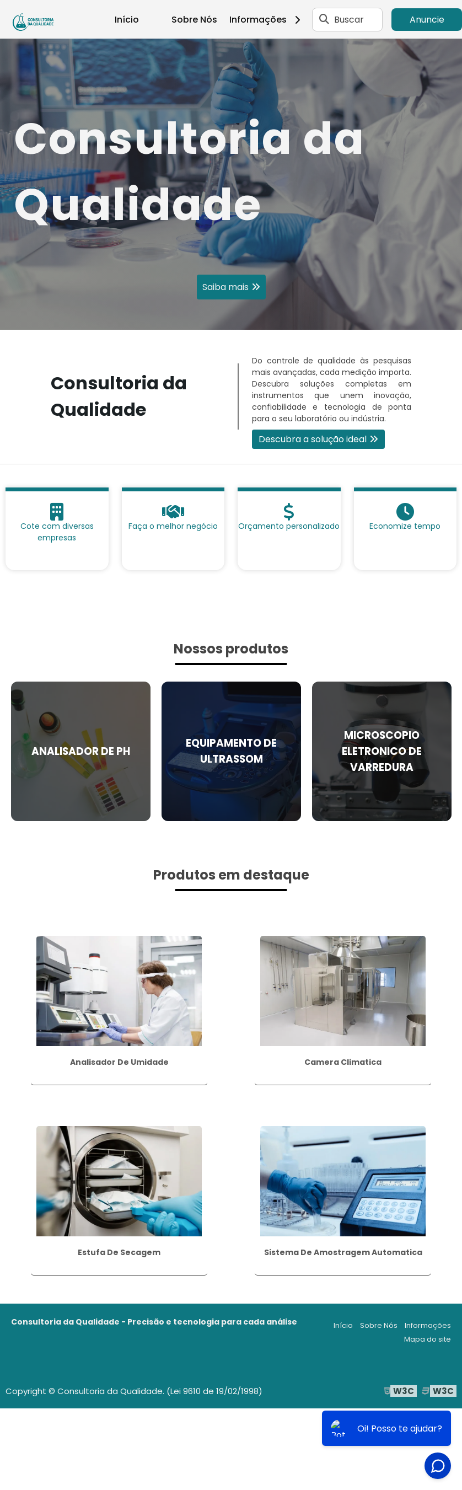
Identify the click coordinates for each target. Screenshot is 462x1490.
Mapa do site (427, 1339)
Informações (269, 19)
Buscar (349, 19)
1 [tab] (231, 315)
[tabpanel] (231, 184)
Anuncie (427, 19)
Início (127, 19)
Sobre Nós (194, 19)
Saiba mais (225, 287)
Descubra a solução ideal (313, 439)
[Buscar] (324, 19)
